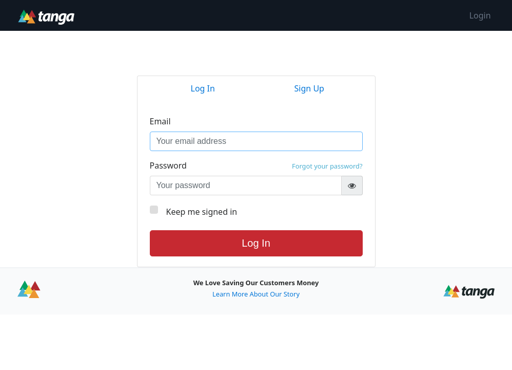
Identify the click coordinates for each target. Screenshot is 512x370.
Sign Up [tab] (309, 88)
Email (160, 121)
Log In (256, 243)
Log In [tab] (203, 88)
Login (480, 15)
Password (256, 165)
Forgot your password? (327, 166)
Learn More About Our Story (256, 294)
